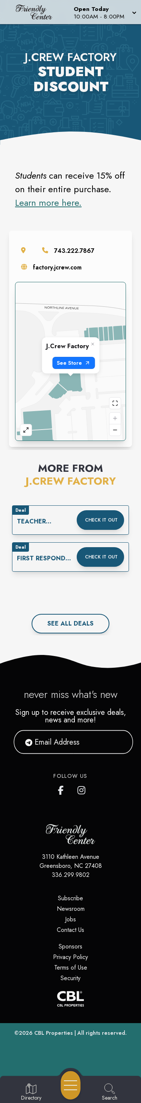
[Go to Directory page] (31, 1092)
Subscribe (70, 898)
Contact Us (70, 930)
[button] (104, 12)
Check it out (101, 520)
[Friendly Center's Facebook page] (62, 789)
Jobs (70, 919)
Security (70, 978)
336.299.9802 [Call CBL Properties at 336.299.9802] (70, 874)
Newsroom (71, 908)
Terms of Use (70, 967)
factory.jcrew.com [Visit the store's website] (57, 267)
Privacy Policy (70, 957)
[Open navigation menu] (71, 1085)
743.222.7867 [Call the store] (74, 250)
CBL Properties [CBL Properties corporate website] (53, 1033)
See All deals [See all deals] (70, 623)
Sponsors (70, 946)
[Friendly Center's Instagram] (82, 789)
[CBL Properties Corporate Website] (70, 999)
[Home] (37, 12)
